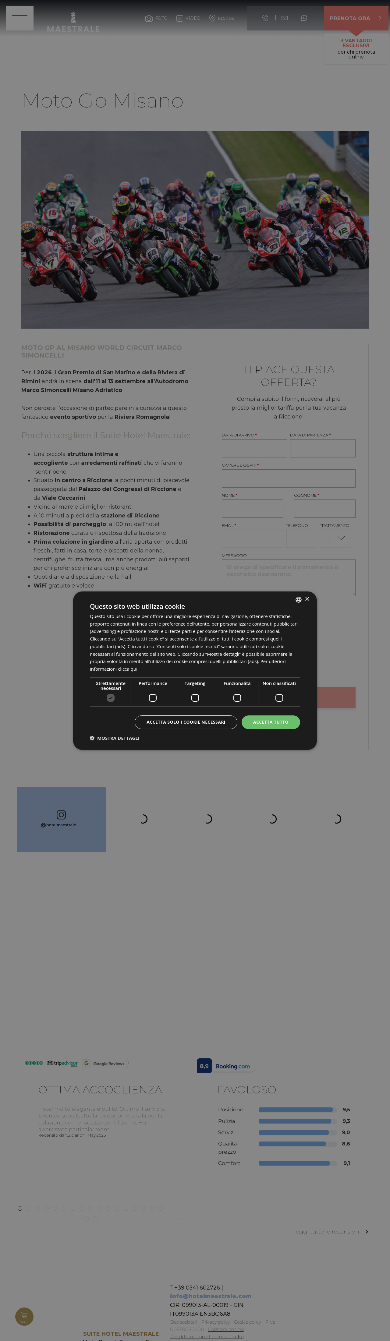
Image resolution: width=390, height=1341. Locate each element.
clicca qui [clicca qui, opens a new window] (127, 669)
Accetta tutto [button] (271, 722)
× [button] (307, 599)
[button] (115, 738)
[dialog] (195, 670)
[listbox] (299, 599)
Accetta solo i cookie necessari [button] (186, 722)
